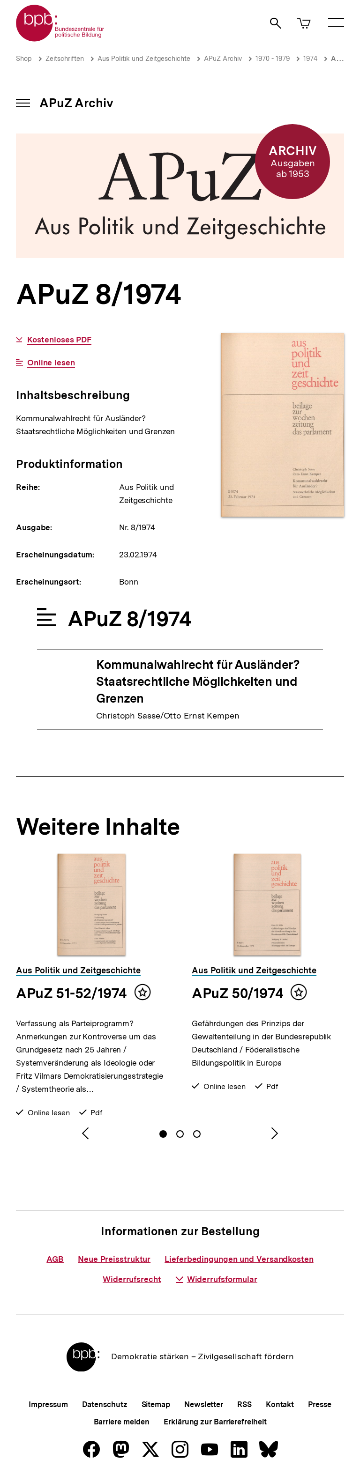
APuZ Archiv (223, 58)
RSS (244, 1404)
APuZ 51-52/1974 (71, 993)
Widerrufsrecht (132, 1279)
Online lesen (51, 363)
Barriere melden (122, 1421)
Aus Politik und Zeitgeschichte (144, 58)
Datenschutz (105, 1404)
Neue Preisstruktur (114, 1259)
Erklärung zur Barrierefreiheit (215, 1421)
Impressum (48, 1404)
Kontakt (280, 1404)
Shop (24, 58)
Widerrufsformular (216, 1279)
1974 (310, 58)
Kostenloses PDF (59, 340)
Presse (319, 1404)
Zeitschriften (64, 58)
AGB (55, 1259)
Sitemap (156, 1404)
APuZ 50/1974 (237, 993)
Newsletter (203, 1404)
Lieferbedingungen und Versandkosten (239, 1259)
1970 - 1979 (272, 58)
